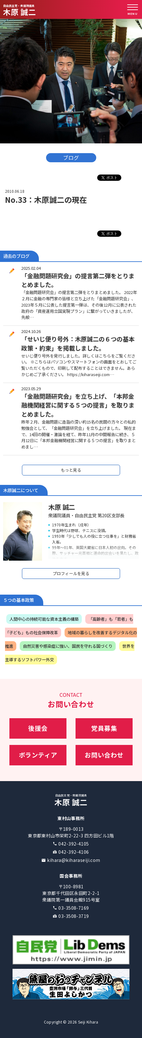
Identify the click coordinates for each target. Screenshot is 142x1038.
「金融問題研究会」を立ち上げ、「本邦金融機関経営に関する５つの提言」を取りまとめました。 (77, 405)
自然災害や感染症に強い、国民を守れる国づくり (68, 646)
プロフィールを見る (71, 573)
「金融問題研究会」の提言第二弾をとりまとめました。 (77, 280)
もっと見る (71, 470)
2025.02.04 (31, 268)
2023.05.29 (31, 388)
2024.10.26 (31, 331)
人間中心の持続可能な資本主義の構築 (44, 619)
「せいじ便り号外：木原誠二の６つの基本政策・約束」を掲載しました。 (77, 343)
